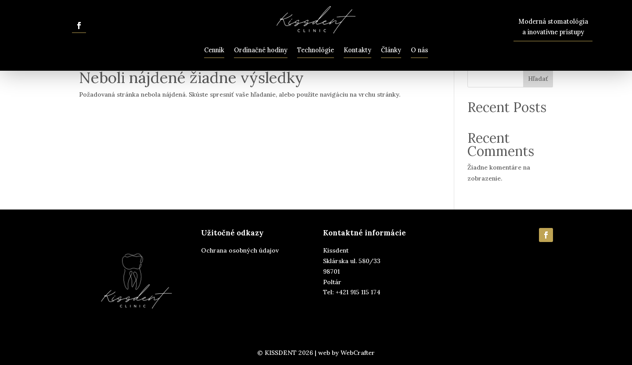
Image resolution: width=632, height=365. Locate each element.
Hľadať (538, 79)
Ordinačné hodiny (260, 50)
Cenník (214, 50)
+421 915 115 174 (358, 292)
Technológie (315, 50)
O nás (419, 50)
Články (391, 50)
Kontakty (357, 50)
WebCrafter (358, 353)
